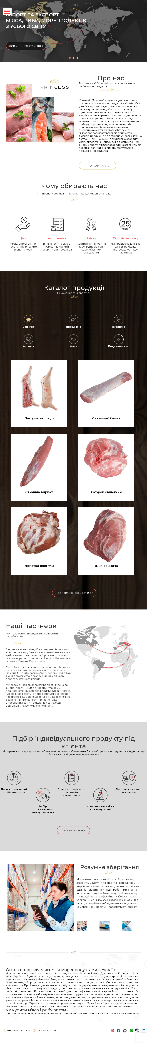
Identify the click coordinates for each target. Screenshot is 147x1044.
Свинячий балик (106, 418)
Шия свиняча (106, 566)
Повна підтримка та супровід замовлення (71, 783)
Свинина (28, 321)
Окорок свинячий (106, 492)
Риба (73, 341)
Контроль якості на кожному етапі (100, 799)
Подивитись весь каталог (74, 592)
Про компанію (97, 165)
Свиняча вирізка (39, 492)
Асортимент (57, 228)
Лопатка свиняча (39, 566)
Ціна (23, 228)
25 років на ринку (125, 228)
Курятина (118, 321)
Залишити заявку (73, 830)
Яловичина (73, 321)
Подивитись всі (119, 346)
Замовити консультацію (26, 45)
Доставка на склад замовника (129, 782)
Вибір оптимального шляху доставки (43, 801)
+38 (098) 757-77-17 (16, 1030)
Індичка (28, 341)
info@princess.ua (45, 1030)
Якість (91, 228)
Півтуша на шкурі (39, 418)
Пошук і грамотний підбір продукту (14, 782)
